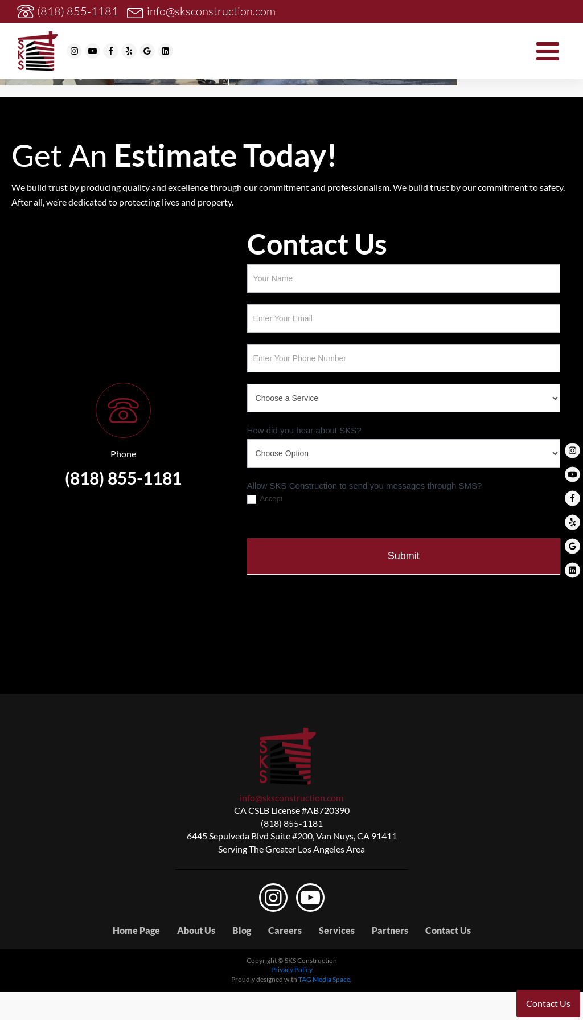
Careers (285, 930)
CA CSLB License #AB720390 (292, 810)
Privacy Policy (292, 969)
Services (337, 930)
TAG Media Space (324, 979)
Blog (241, 930)
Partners (390, 930)
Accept (265, 499)
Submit (404, 556)
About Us (196, 930)
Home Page (136, 930)
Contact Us (448, 930)
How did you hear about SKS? (304, 430)
